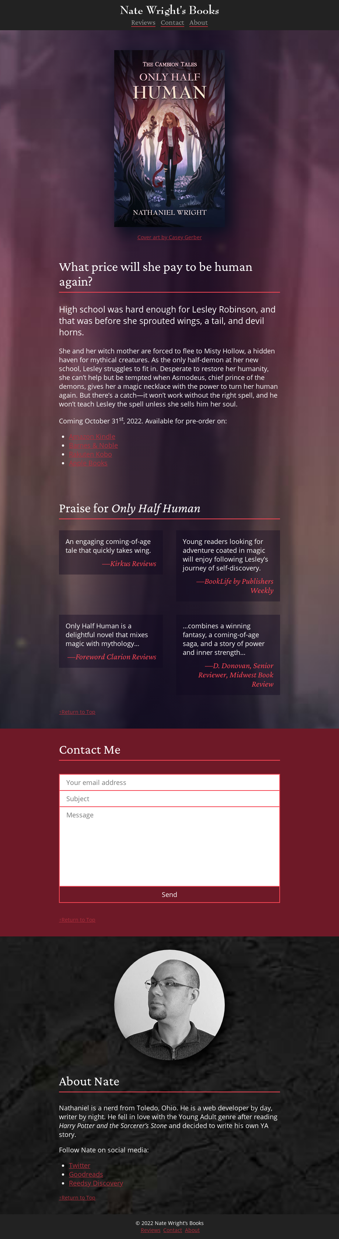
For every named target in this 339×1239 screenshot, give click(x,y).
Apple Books (88, 462)
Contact (172, 22)
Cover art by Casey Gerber (169, 237)
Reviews (143, 22)
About (198, 22)
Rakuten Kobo (90, 454)
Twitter (79, 1165)
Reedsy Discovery (96, 1183)
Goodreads (86, 1174)
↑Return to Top (77, 711)
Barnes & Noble (93, 445)
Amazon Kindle (92, 436)
